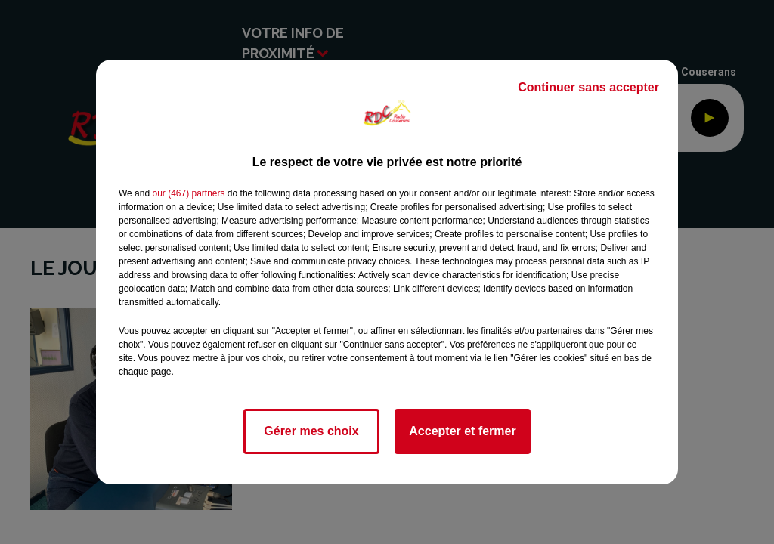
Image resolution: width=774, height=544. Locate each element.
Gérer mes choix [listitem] (311, 431)
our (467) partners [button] (188, 193)
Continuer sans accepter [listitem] (588, 87)
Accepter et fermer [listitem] (462, 431)
